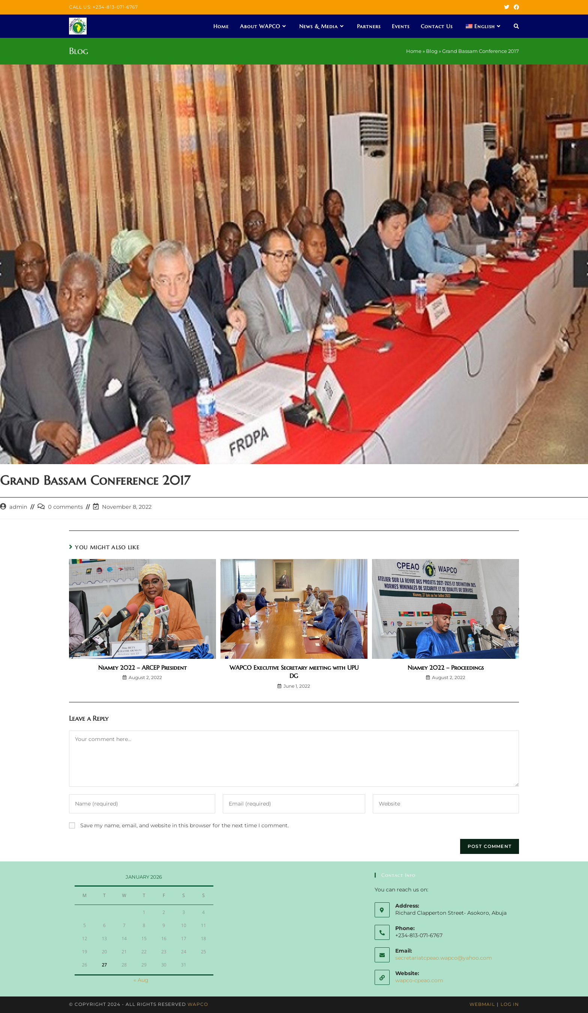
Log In (510, 1004)
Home (414, 51)
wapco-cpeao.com (419, 980)
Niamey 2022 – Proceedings (446, 667)
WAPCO (198, 1004)
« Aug (141, 980)
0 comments (65, 506)
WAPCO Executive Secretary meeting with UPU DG (294, 671)
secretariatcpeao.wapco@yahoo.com (443, 957)
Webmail (482, 1004)
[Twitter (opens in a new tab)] (507, 7)
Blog (432, 51)
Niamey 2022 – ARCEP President (142, 667)
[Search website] (516, 26)
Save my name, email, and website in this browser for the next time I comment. (184, 825)
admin (18, 506)
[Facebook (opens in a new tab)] (515, 7)
